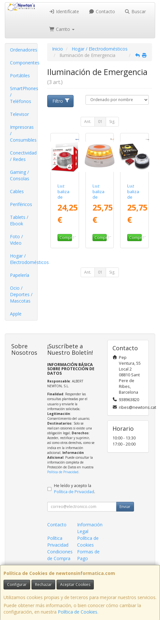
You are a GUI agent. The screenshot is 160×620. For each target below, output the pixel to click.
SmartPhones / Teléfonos (23, 94)
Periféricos (21, 204)
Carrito (62, 29)
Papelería (19, 275)
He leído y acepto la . (74, 488)
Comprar (65, 237)
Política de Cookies (77, 612)
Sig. (112, 121)
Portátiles (20, 75)
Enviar (125, 506)
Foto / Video (16, 239)
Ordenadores (23, 50)
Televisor (19, 114)
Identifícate (64, 11)
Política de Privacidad (62, 472)
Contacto (102, 11)
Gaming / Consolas (19, 175)
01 (100, 121)
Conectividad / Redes (23, 156)
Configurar (17, 584)
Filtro (61, 101)
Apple (16, 314)
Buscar (135, 11)
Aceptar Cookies (75, 584)
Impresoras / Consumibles (23, 133)
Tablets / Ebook (19, 220)
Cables (17, 191)
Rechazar (43, 584)
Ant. (87, 121)
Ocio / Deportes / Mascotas (21, 294)
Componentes (23, 63)
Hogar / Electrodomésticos (23, 259)
